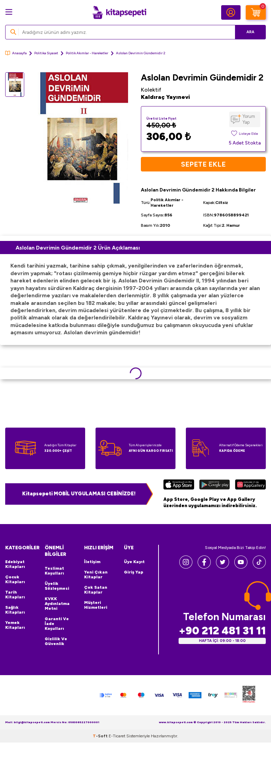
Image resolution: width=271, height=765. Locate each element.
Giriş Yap (133, 572)
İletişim (92, 561)
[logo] (119, 12)
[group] (79, 138)
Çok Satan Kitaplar (95, 590)
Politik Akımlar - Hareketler (87, 53)
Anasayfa (16, 53)
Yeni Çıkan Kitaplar (96, 574)
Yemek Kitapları (15, 625)
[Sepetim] (256, 12)
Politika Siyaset (46, 53)
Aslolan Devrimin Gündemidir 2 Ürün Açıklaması (78, 247)
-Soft (101, 736)
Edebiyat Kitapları (15, 564)
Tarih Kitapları (15, 594)
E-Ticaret (117, 736)
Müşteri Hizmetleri (95, 605)
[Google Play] (214, 485)
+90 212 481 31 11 (222, 630)
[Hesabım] (230, 12)
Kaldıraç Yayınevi (165, 97)
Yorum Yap (249, 119)
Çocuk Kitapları (15, 579)
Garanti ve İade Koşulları (57, 623)
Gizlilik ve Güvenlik (56, 641)
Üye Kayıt (134, 561)
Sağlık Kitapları (15, 610)
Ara (250, 32)
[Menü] (8, 12)
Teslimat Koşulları (54, 571)
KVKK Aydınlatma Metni (57, 603)
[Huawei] (250, 485)
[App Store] (178, 485)
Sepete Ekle (203, 164)
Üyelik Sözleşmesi (57, 586)
